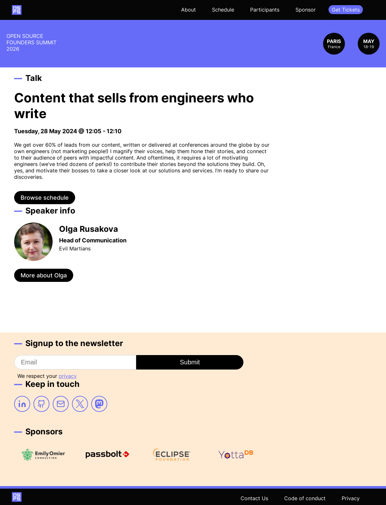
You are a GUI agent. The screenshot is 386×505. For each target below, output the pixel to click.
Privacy (351, 498)
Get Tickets (346, 9)
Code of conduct (305, 498)
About (188, 9)
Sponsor (305, 9)
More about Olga (44, 275)
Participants (264, 9)
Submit (190, 362)
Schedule (223, 9)
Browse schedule (45, 197)
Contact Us (254, 498)
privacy (68, 376)
